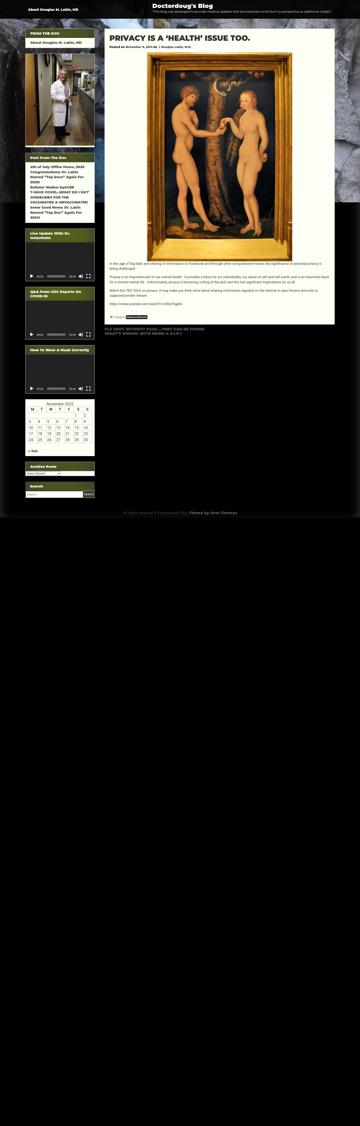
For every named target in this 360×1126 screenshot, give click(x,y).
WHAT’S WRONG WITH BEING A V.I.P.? (143, 333)
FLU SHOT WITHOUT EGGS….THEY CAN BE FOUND (155, 329)
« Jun (33, 451)
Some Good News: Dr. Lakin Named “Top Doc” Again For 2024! (56, 212)
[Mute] (81, 276)
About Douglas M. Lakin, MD (53, 9)
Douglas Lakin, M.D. (176, 47)
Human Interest (137, 317)
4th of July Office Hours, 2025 (57, 167)
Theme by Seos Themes (213, 513)
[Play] (31, 276)
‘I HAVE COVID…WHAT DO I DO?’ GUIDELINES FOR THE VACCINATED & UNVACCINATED (59, 197)
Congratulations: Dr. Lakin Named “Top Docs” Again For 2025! (57, 177)
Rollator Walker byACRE (52, 187)
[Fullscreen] (88, 276)
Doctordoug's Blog (182, 5)
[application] (60, 261)
